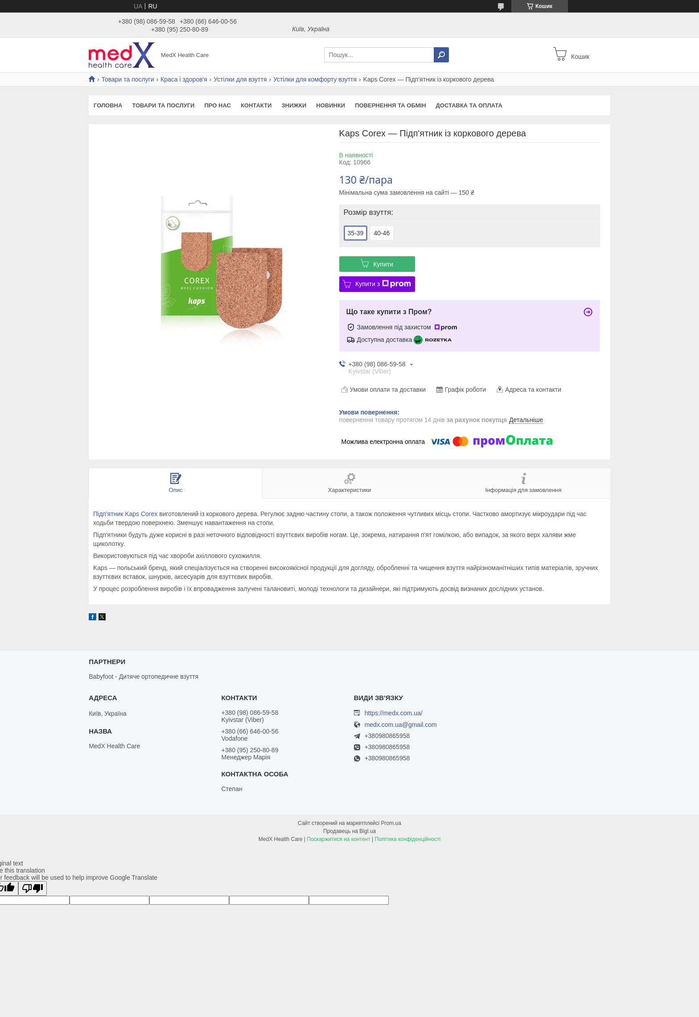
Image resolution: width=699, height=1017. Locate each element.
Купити (383, 264)
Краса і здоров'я (183, 79)
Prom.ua (391, 823)
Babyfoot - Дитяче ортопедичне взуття (143, 676)
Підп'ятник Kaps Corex (125, 513)
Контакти (256, 105)
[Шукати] (441, 54)
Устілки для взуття (240, 79)
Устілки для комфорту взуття (315, 79)
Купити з (383, 284)
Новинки (330, 105)
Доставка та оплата (469, 105)
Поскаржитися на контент (338, 839)
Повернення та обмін (390, 105)
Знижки (293, 105)
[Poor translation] (32, 888)
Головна (108, 105)
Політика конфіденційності (408, 839)
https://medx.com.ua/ (394, 713)
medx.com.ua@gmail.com (401, 725)
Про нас (217, 105)
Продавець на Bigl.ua (349, 831)
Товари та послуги (127, 79)
